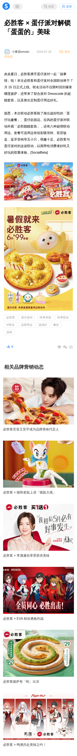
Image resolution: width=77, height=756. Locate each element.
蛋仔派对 (27, 317)
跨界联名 (63, 317)
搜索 (51, 6)
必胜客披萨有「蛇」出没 (21, 681)
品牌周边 (26, 324)
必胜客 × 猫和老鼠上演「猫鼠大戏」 (29, 492)
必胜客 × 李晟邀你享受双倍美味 (26, 555)
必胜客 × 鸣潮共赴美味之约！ (24, 744)
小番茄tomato (20, 51)
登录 (69, 6)
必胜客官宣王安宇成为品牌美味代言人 (31, 429)
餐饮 (56, 324)
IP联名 (10, 324)
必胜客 (10, 317)
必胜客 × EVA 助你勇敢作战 (23, 618)
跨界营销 (45, 317)
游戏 (9, 332)
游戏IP (43, 324)
